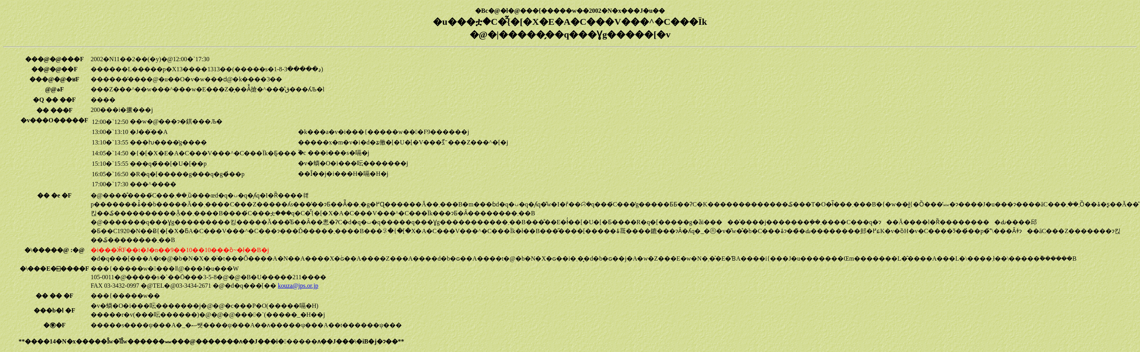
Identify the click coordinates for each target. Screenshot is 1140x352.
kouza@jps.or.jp (298, 285)
